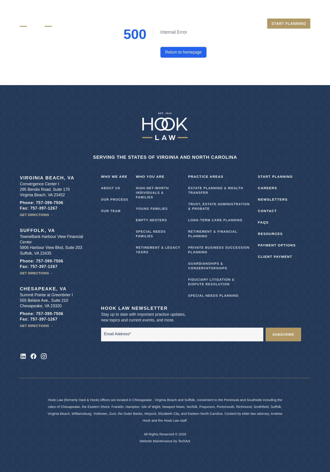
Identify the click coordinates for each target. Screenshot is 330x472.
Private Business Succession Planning (219, 250)
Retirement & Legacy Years (158, 250)
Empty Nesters (151, 220)
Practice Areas (205, 176)
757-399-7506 (265, 12)
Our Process (114, 199)
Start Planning (275, 176)
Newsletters (273, 199)
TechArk (184, 441)
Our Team (111, 211)
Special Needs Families (151, 234)
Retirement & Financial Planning (212, 234)
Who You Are (150, 176)
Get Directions (36, 215)
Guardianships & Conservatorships (207, 266)
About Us (110, 188)
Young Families (152, 208)
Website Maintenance (156, 441)
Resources (270, 234)
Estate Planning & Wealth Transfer (215, 190)
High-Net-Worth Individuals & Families (152, 192)
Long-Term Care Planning (215, 220)
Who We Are (114, 176)
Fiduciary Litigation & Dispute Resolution (211, 282)
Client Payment (275, 257)
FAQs (263, 222)
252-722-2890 (295, 12)
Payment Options (277, 245)
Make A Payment (190, 12)
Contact (267, 211)
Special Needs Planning (213, 295)
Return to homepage (183, 52)
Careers (216, 12)
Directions (239, 12)
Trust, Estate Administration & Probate (219, 206)
